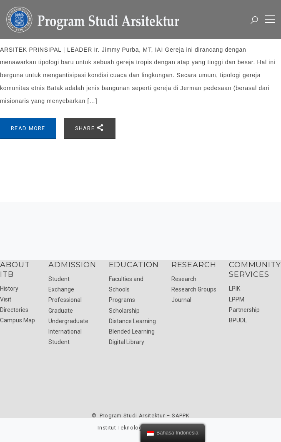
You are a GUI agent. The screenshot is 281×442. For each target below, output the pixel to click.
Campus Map (17, 320)
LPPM (236, 299)
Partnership (244, 309)
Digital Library (126, 342)
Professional (65, 299)
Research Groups (193, 289)
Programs (122, 299)
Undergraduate (68, 321)
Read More (28, 128)
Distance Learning (132, 321)
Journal (181, 299)
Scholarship (124, 310)
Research (183, 279)
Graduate (60, 310)
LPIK (234, 288)
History (9, 288)
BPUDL (238, 320)
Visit (5, 299)
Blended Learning (132, 331)
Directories (14, 309)
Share (90, 127)
